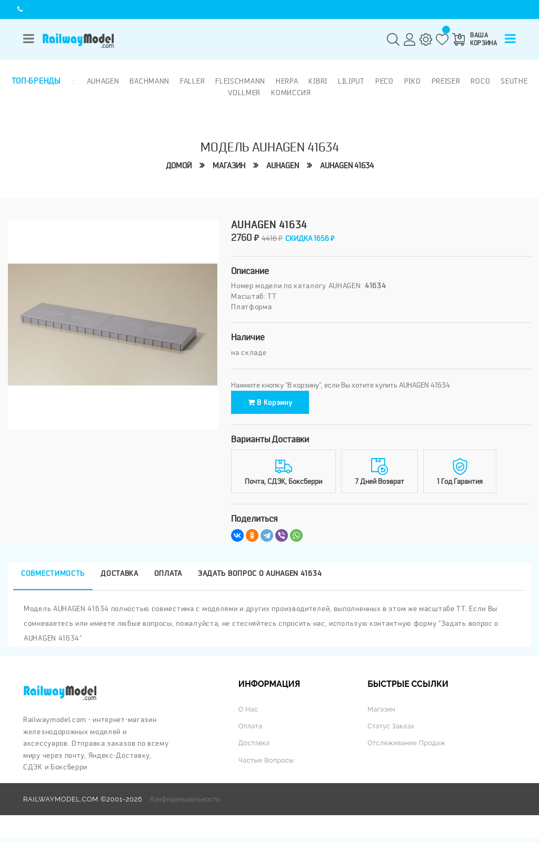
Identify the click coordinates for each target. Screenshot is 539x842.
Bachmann (149, 81)
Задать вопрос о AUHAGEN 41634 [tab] (260, 577)
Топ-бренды (35, 81)
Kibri (317, 81)
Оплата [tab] (168, 577)
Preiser (445, 81)
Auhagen (102, 81)
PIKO (411, 81)
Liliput (350, 81)
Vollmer (244, 92)
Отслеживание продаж (407, 747)
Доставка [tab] (119, 577)
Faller (191, 81)
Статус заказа (391, 730)
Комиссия (291, 92)
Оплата (250, 730)
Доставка (254, 747)
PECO (383, 81)
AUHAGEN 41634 (347, 165)
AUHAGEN (282, 165)
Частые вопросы (266, 764)
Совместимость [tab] (53, 577)
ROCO (480, 81)
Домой (179, 165)
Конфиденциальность (185, 803)
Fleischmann (240, 81)
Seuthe (513, 81)
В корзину (277, 404)
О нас (248, 713)
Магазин (229, 165)
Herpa (286, 81)
